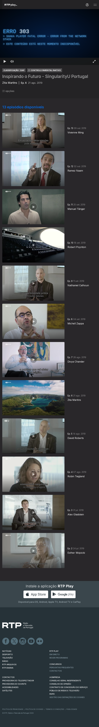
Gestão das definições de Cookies (67, 697)
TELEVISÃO (7, 658)
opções (8, 91)
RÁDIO (5, 661)
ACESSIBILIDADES (10, 687)
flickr (39, 641)
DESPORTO (7, 654)
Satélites (7, 690)
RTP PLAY (54, 651)
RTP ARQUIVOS (9, 664)
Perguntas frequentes (62, 667)
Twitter (14, 641)
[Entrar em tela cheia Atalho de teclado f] (94, 61)
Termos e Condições (55, 709)
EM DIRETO (55, 654)
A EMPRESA (55, 677)
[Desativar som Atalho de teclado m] (12, 61)
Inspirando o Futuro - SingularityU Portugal (45, 76)
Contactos (56, 671)
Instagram (22, 641)
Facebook (6, 641)
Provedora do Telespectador (18, 680)
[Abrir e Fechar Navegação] (95, 5)
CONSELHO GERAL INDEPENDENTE (65, 680)
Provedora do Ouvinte (14, 684)
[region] (49, 37)
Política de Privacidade (12, 709)
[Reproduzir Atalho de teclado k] (4, 61)
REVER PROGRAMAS (59, 658)
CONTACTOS (8, 677)
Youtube (31, 641)
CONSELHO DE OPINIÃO (60, 684)
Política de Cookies (34, 709)
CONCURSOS (56, 664)
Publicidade (71, 709)
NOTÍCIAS (6, 651)
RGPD (52, 694)
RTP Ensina (7, 668)
